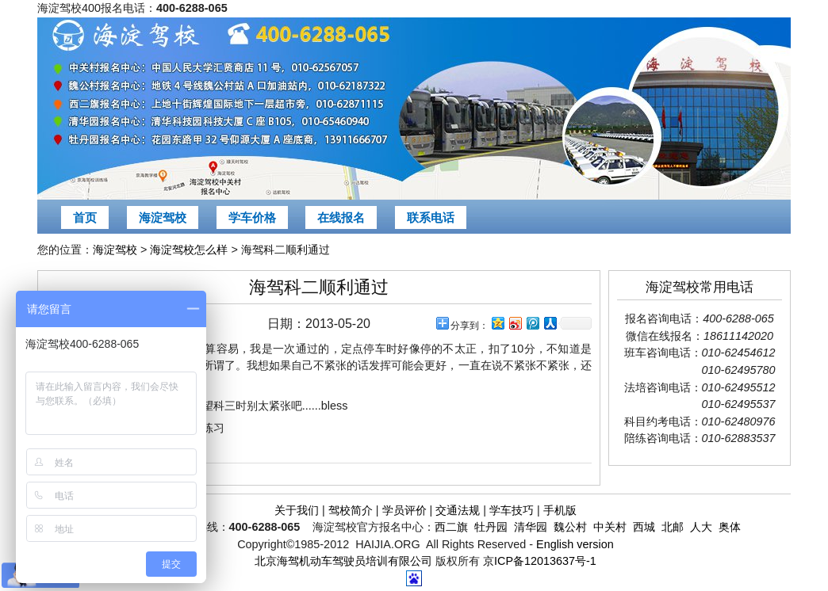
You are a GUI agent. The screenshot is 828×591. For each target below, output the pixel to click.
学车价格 (252, 217)
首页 (85, 217)
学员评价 (404, 510)
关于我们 (296, 510)
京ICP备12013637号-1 (539, 561)
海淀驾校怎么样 (189, 249)
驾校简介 (350, 510)
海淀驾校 (162, 217)
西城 (644, 526)
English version (575, 544)
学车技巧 (511, 510)
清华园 (530, 526)
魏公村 (570, 526)
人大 (701, 526)
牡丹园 (491, 526)
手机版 (560, 510)
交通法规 (457, 510)
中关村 (610, 526)
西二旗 (451, 526)
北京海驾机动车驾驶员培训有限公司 (343, 561)
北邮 (672, 526)
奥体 (730, 526)
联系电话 (430, 217)
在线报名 (341, 217)
